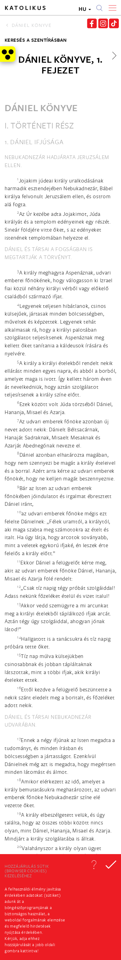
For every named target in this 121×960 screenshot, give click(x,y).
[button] (93, 864)
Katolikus (26, 8)
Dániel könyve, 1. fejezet (60, 64)
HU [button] (85, 8)
